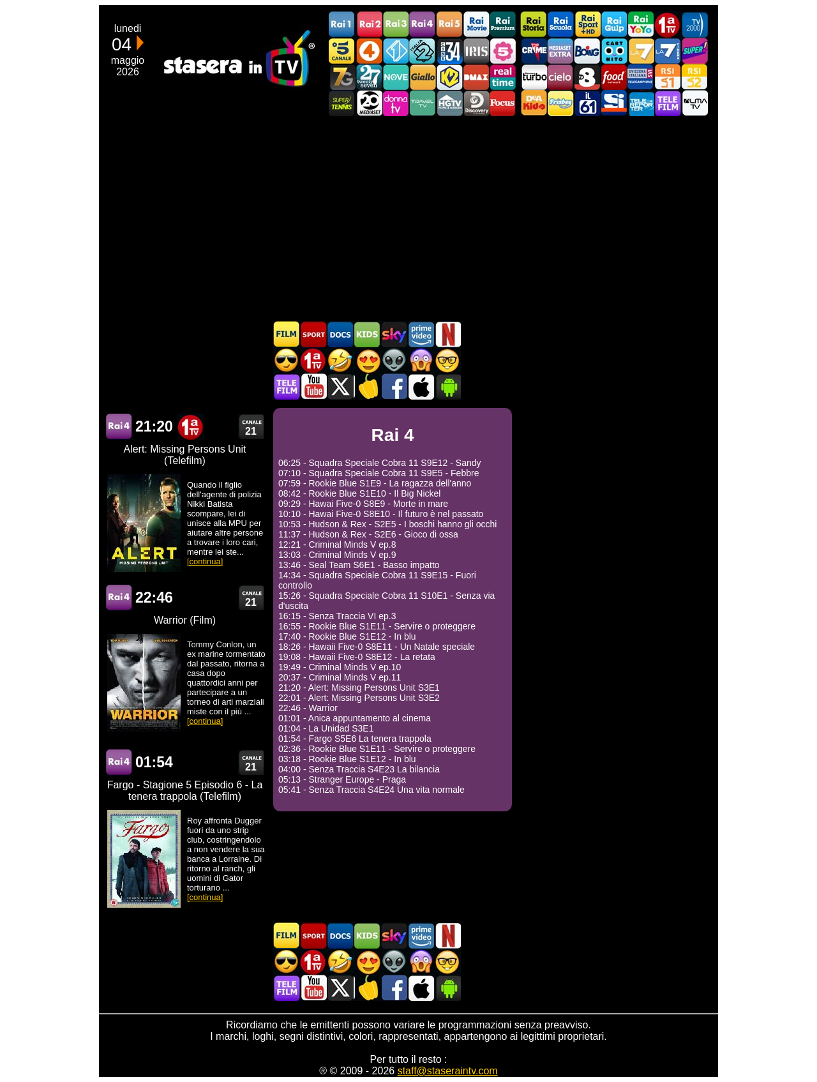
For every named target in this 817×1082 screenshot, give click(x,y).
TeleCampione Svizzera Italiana (640, 77)
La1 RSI (667, 77)
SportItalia (614, 103)
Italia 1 (395, 51)
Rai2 (369, 24)
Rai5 (449, 24)
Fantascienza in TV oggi (393, 360)
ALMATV (694, 103)
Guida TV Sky (393, 334)
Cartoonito (614, 51)
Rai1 (342, 24)
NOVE (395, 77)
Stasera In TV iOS (420, 386)
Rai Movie (476, 24)
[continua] (205, 561)
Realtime (503, 77)
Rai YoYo (640, 24)
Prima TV (667, 24)
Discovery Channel (476, 103)
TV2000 (694, 24)
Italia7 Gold (342, 77)
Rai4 (422, 24)
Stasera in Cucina (367, 386)
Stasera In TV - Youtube (313, 386)
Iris (476, 51)
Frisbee (560, 103)
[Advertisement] (408, 218)
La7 (640, 51)
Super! (694, 51)
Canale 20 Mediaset (369, 103)
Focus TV (503, 103)
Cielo (560, 77)
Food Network (614, 77)
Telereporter (640, 103)
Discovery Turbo (533, 77)
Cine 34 (449, 51)
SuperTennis (342, 103)
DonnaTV (395, 103)
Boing (587, 51)
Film (286, 334)
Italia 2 (422, 51)
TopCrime (533, 51)
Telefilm (667, 103)
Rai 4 (119, 427)
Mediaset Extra (560, 51)
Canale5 (342, 51)
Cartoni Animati (367, 334)
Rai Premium (503, 24)
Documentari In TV (340, 334)
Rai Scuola (560, 24)
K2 (449, 77)
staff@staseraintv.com (448, 1070)
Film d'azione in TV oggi (286, 360)
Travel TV (422, 103)
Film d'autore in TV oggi (447, 360)
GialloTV (422, 77)
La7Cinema (667, 51)
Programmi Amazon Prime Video (420, 334)
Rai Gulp (614, 24)
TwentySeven (369, 77)
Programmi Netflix (447, 334)
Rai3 (395, 24)
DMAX (476, 77)
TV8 (587, 77)
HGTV (449, 103)
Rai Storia (533, 24)
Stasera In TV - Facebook (393, 386)
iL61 (587, 103)
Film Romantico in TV (367, 360)
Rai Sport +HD (587, 24)
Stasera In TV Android (447, 386)
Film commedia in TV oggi (340, 360)
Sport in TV (313, 334)
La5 (503, 51)
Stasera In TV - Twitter (340, 386)
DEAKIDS (533, 103)
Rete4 (369, 51)
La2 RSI (694, 77)
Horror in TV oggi (420, 360)
